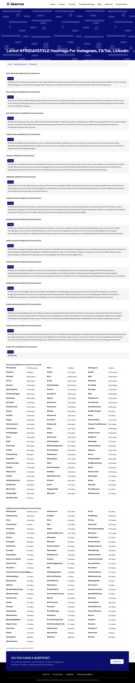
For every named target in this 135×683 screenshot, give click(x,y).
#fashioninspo (12, 516)
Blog (100, 4)
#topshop (10, 529)
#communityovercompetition (18, 572)
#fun (49, 376)
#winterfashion (53, 546)
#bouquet (51, 493)
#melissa (91, 619)
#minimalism (52, 459)
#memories (51, 407)
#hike (49, 463)
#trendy (91, 428)
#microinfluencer (95, 611)
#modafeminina (94, 407)
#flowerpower (94, 493)
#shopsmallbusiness (55, 533)
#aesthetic (51, 402)
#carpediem (11, 555)
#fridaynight (11, 493)
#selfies (9, 467)
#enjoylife (10, 459)
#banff (50, 598)
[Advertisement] (67, 30)
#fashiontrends (94, 555)
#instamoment (12, 424)
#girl (90, 376)
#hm (49, 524)
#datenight (92, 476)
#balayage (92, 441)
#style (49, 372)
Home (52, 4)
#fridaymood (52, 555)
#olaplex (50, 516)
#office (9, 476)
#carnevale (92, 632)
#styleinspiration (13, 480)
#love (49, 368)
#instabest (92, 568)
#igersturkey (11, 624)
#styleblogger (12, 433)
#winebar (51, 606)
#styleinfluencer (94, 606)
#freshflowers (53, 581)
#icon (49, 520)
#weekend (51, 394)
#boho (90, 467)
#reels (49, 381)
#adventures (52, 511)
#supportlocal (93, 433)
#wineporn (51, 615)
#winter (50, 389)
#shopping (10, 398)
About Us (109, 4)
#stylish (9, 415)
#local (90, 454)
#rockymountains (95, 589)
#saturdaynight (53, 467)
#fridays (9, 606)
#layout (91, 615)
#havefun (51, 542)
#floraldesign (93, 550)
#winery (50, 559)
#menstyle (10, 446)
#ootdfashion (52, 450)
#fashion (9, 372)
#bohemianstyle (94, 576)
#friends (9, 376)
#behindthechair (54, 476)
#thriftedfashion (54, 576)
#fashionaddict (94, 459)
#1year (9, 632)
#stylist (9, 450)
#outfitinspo (93, 516)
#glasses (91, 450)
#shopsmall (51, 424)
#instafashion (12, 389)
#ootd (8, 381)
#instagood (92, 368)
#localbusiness (94, 489)
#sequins (91, 624)
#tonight (9, 550)
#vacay (9, 537)
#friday (50, 411)
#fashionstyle (11, 407)
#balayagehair (94, 581)
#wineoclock (11, 581)
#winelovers (11, 546)
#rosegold (10, 542)
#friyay (91, 520)
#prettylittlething (95, 594)
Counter (72, 4)
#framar (91, 637)
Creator (62, 4)
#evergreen (11, 637)
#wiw (8, 520)
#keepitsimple (12, 594)
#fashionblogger (13, 394)
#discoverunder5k (13, 559)
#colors (9, 411)
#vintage (91, 389)
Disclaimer (70, 674)
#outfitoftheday (94, 411)
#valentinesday (12, 463)
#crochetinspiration (55, 619)
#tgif (8, 441)
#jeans (50, 433)
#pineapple (51, 550)
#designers (51, 537)
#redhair (50, 472)
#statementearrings (55, 594)
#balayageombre (54, 572)
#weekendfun (52, 589)
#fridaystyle (12, 355)
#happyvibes (52, 628)
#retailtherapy (53, 611)
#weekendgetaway (55, 563)
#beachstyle (52, 632)
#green (50, 398)
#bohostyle (10, 489)
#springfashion (94, 563)
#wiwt (49, 485)
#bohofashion (12, 641)
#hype (49, 529)
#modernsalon (12, 498)
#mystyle (91, 485)
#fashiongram (53, 441)
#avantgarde (93, 602)
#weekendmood (94, 572)
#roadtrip (51, 420)
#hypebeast (52, 454)
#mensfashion (94, 420)
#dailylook (92, 437)
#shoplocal (51, 415)
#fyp (90, 394)
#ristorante (93, 585)
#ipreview (92, 598)
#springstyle (11, 611)
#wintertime (11, 563)
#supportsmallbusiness (97, 424)
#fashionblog (11, 454)
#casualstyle (11, 524)
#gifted (9, 585)
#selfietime (11, 485)
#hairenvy (51, 637)
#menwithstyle (94, 542)
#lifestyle (92, 381)
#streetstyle (93, 402)
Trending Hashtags (86, 4)
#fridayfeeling (12, 576)
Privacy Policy (121, 4)
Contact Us (117, 662)
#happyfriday (52, 489)
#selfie (91, 372)
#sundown (10, 568)
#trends (50, 480)
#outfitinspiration (95, 463)
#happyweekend (94, 546)
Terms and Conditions (84, 674)
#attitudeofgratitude (56, 624)
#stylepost (92, 628)
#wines (9, 602)
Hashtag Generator (20, 64)
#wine (90, 415)
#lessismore (52, 585)
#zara (8, 437)
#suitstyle (10, 628)
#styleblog (10, 533)
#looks (90, 480)
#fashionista (93, 398)
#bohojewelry (11, 615)
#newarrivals (93, 472)
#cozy (90, 511)
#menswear (52, 437)
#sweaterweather (95, 559)
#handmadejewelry (55, 446)
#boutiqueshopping (96, 529)
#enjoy (9, 420)
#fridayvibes (93, 537)
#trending (92, 385)
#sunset (9, 385)
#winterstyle (11, 598)
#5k (48, 568)
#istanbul (10, 402)
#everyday (92, 524)
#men (49, 428)
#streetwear (11, 428)
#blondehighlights (13, 619)
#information (52, 602)
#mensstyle (11, 472)
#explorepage (53, 385)
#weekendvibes (94, 446)
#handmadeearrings (14, 589)
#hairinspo (92, 533)
